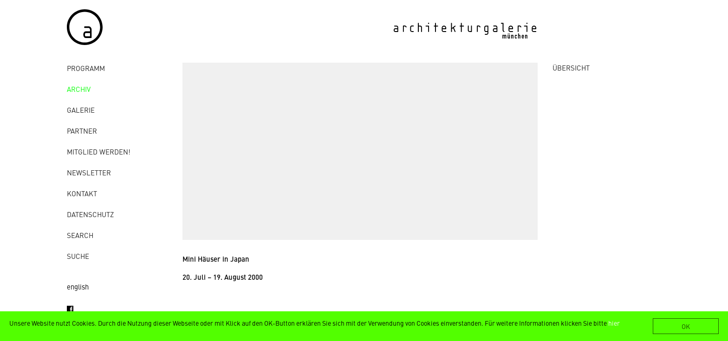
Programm (86, 68)
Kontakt (82, 193)
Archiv (79, 89)
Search (80, 235)
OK (686, 326)
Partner (82, 130)
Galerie (81, 110)
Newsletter (89, 172)
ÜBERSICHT (571, 67)
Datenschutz (90, 214)
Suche (78, 256)
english (78, 286)
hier (614, 323)
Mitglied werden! (98, 151)
